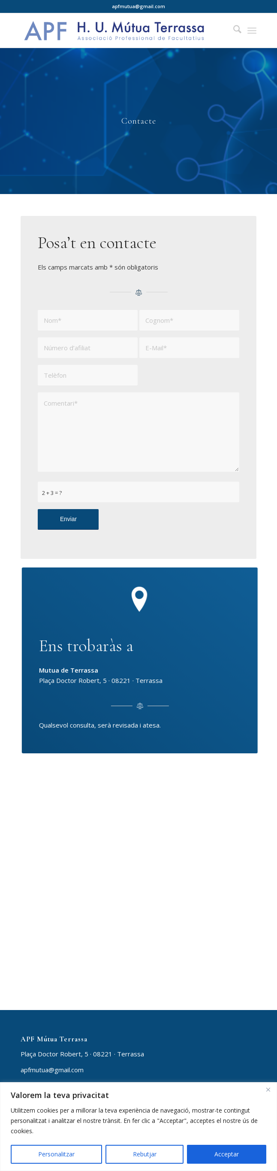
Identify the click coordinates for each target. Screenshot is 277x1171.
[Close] (268, 1089)
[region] (138, 1126)
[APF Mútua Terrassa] (115, 30)
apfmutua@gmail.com (52, 1069)
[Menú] (251, 30)
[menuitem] (233, 30)
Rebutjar (145, 1154)
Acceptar (226, 1154)
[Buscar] (233, 30)
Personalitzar (56, 1154)
